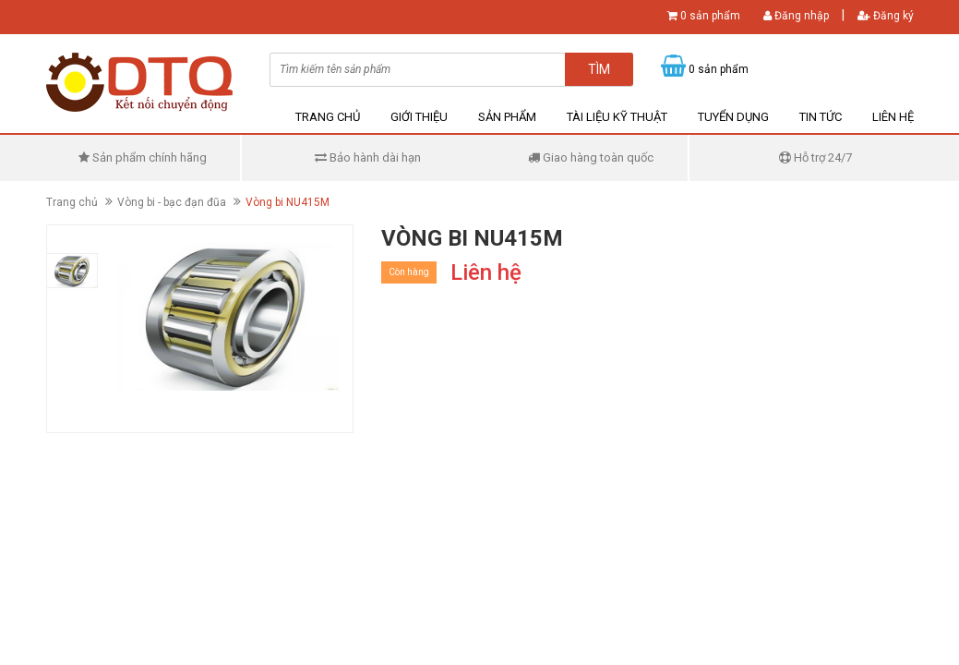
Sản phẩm (507, 117)
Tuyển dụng (733, 117)
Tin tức (820, 117)
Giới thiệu (419, 117)
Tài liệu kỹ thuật (617, 117)
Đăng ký (885, 15)
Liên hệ (893, 117)
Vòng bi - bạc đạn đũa (171, 202)
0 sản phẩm (710, 15)
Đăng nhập (796, 15)
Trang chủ (327, 117)
